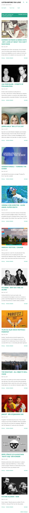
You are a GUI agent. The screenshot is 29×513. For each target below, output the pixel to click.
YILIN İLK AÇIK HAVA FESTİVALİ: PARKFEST (13, 331)
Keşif (19, 7)
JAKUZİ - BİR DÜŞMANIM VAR (12, 414)
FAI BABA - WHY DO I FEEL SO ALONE (12, 288)
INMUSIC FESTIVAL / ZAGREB (12, 247)
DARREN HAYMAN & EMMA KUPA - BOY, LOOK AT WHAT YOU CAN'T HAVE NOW (14, 42)
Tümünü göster (22, 14)
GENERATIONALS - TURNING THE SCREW (14, 167)
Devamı (25, 58)
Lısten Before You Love (11, 2)
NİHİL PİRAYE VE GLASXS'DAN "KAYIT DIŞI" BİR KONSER (13, 455)
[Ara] (23, 2)
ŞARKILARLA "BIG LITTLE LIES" (13, 126)
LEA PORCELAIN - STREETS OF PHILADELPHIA (12, 85)
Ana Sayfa (4, 7)
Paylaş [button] (3, 58)
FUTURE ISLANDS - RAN (10, 497)
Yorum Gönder (9, 58)
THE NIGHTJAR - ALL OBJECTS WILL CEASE (14, 373)
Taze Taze (11, 7)
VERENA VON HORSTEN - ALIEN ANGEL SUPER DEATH (13, 206)
